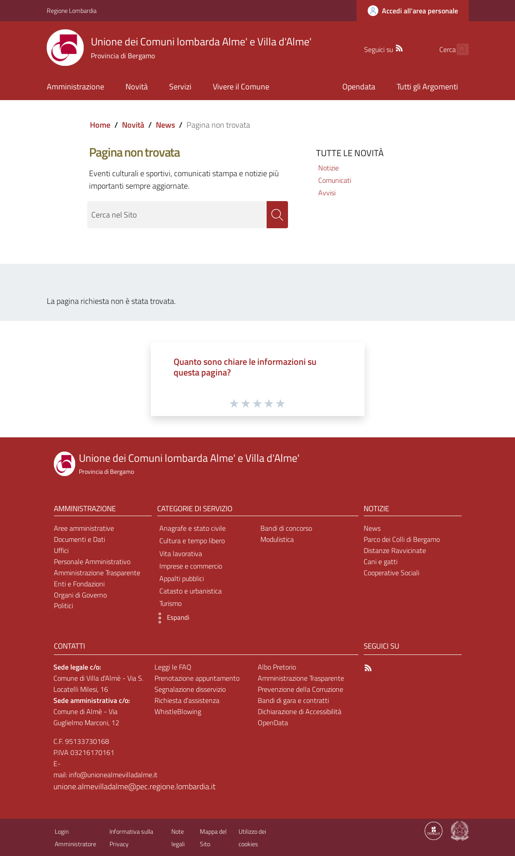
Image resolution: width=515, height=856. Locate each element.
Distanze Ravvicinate (395, 550)
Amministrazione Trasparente (97, 572)
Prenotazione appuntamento (196, 678)
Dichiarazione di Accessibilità (299, 711)
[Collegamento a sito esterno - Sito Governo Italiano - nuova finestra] (460, 830)
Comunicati (334, 180)
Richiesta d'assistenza (186, 700)
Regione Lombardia (72, 10)
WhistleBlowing (177, 711)
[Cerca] (458, 49)
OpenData (273, 722)
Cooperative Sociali (391, 572)
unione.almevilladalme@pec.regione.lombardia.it (99, 786)
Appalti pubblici (181, 578)
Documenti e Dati (79, 539)
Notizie (328, 167)
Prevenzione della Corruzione (300, 689)
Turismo (170, 603)
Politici (63, 605)
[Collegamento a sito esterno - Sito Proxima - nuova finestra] (433, 830)
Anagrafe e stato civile (192, 528)
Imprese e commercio (190, 566)
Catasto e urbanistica (190, 590)
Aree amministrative (84, 528)
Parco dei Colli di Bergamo (402, 539)
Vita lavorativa (180, 553)
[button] (171, 618)
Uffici (61, 550)
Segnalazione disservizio (190, 689)
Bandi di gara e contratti (293, 700)
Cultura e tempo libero (192, 540)
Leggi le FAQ (172, 667)
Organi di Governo (80, 595)
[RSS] (383, 47)
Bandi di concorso (286, 528)
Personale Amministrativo (92, 561)
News (165, 125)
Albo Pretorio (277, 667)
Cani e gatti (380, 561)
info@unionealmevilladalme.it (113, 774)
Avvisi (327, 192)
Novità (133, 125)
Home (100, 125)
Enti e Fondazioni (79, 583)
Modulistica (277, 539)
